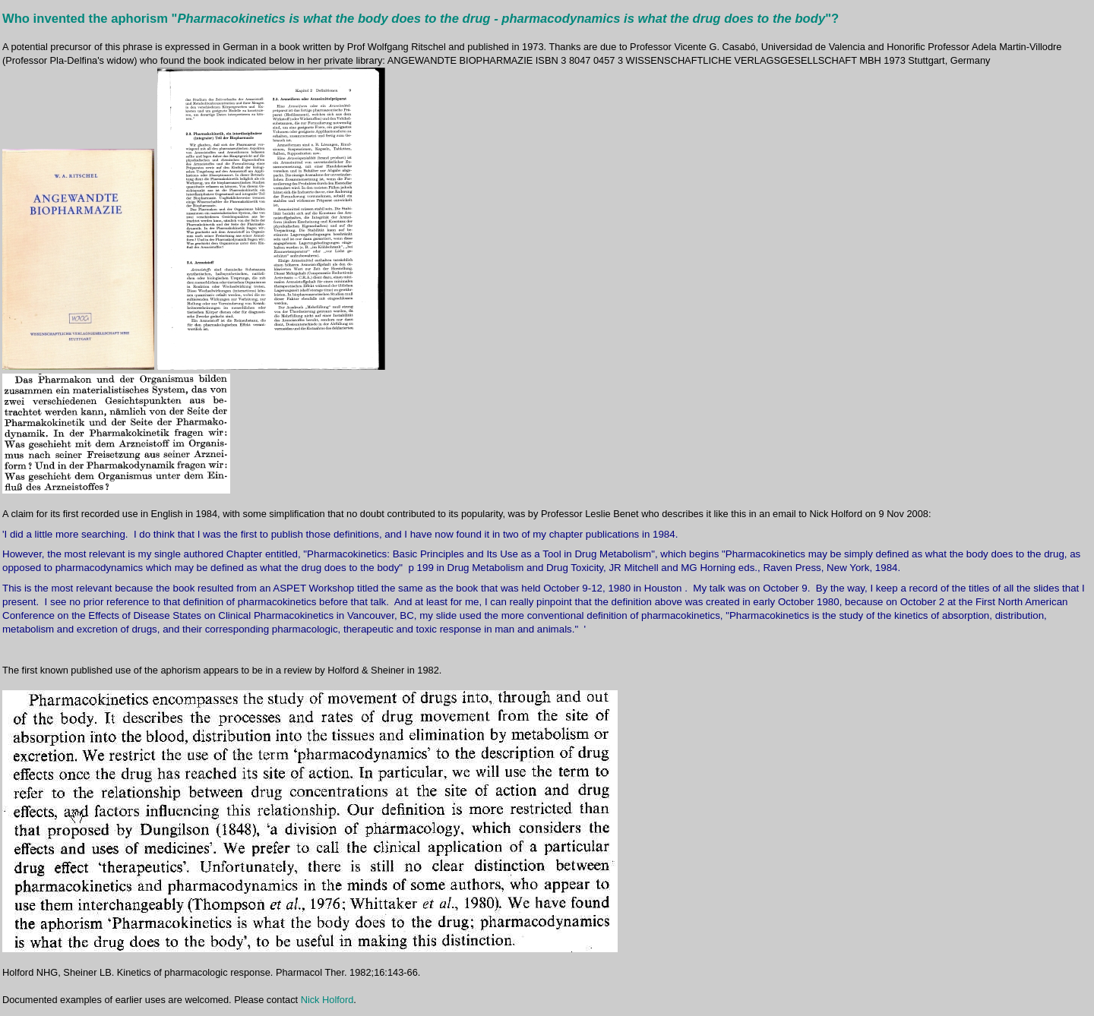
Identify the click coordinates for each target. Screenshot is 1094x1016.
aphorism (139, 18)
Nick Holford (327, 999)
